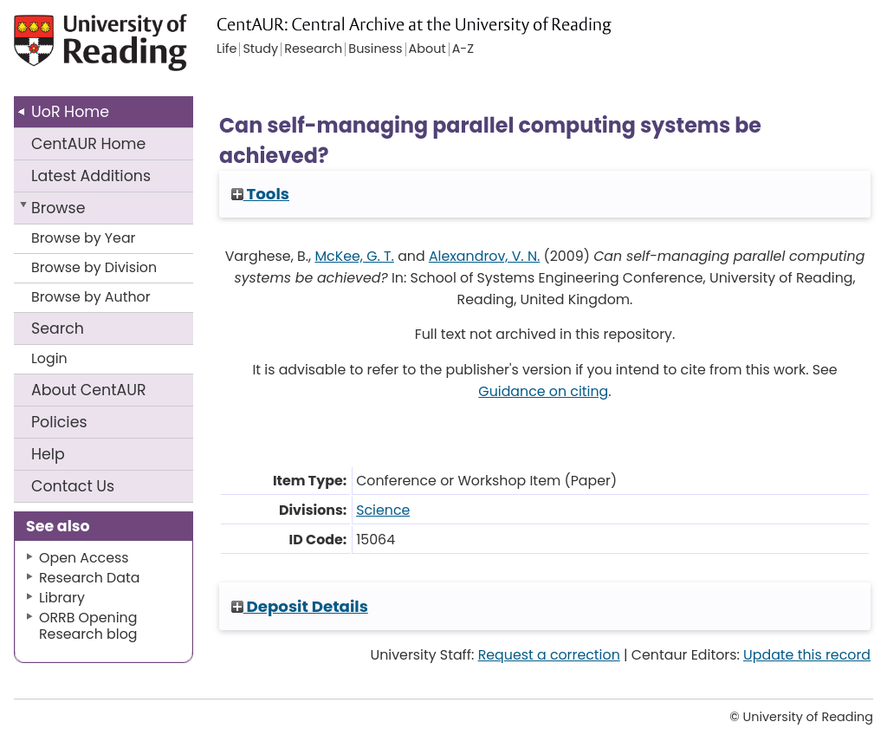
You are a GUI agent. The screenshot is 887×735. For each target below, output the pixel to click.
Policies (59, 422)
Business (375, 49)
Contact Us (72, 486)
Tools (260, 194)
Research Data (89, 578)
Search (57, 328)
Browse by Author (91, 297)
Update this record (807, 655)
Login (49, 358)
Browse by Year (83, 238)
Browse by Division (94, 267)
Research (313, 49)
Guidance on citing (543, 391)
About (88, 390)
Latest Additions (91, 176)
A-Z (463, 49)
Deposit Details (299, 606)
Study (260, 49)
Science (383, 510)
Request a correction (549, 655)
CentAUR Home (88, 143)
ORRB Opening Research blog (88, 626)
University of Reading (102, 50)
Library (62, 598)
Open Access (84, 558)
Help (48, 454)
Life (226, 49)
